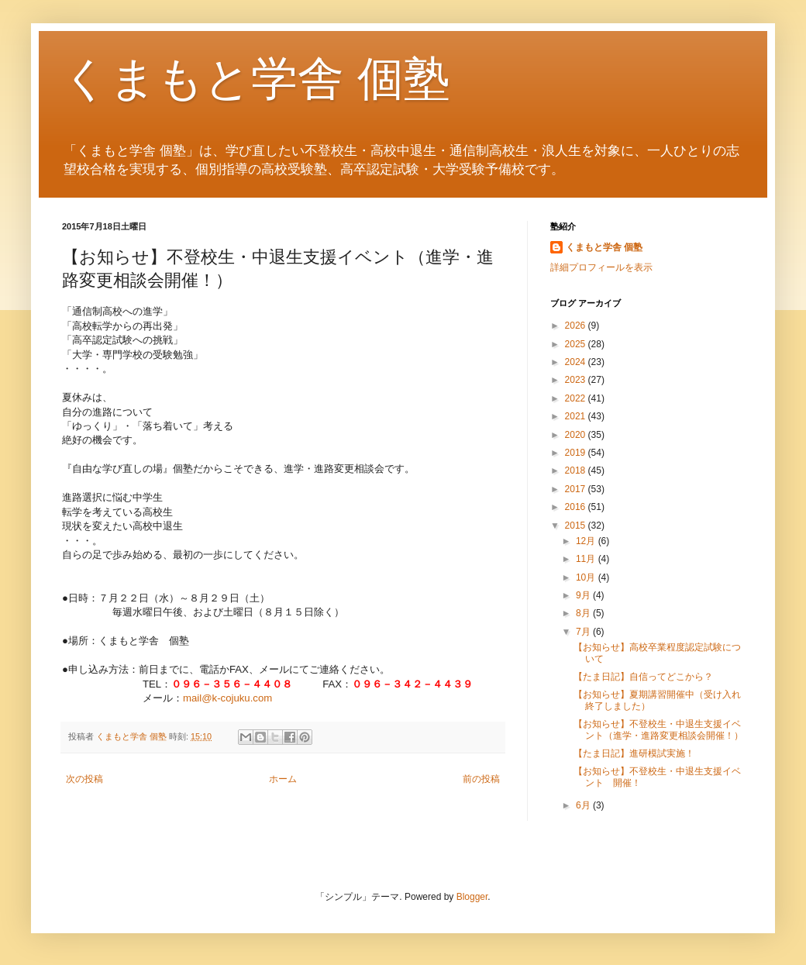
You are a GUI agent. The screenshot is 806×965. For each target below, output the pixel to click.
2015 (576, 525)
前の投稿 (481, 779)
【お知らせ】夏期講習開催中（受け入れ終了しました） (657, 700)
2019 (576, 452)
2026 (576, 325)
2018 (576, 470)
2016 (576, 506)
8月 (584, 613)
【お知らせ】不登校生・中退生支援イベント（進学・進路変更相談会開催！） (658, 729)
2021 (576, 416)
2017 (576, 489)
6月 (584, 805)
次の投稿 (84, 779)
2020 (576, 434)
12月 (587, 541)
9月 (584, 595)
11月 (587, 558)
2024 (576, 362)
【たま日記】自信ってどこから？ (643, 676)
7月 (584, 631)
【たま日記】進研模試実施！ (634, 753)
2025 (576, 344)
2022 (576, 398)
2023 (576, 379)
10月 (587, 577)
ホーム (283, 779)
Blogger (472, 896)
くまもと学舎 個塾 (256, 79)
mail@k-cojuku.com (227, 698)
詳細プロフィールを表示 (601, 267)
